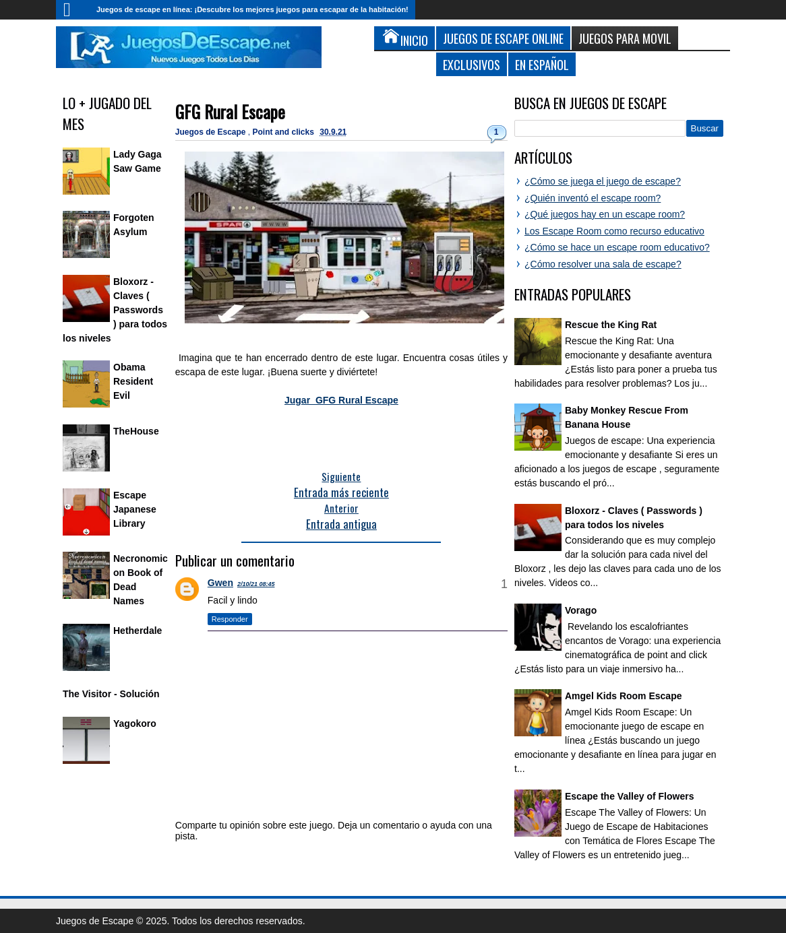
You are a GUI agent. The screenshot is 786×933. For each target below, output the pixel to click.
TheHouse (136, 431)
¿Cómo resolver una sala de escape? (603, 264)
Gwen (220, 582)
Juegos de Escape (211, 132)
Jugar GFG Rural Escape (341, 400)
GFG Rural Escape (230, 111)
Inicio (73, 10)
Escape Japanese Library (134, 509)
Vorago (581, 610)
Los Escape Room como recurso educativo (614, 231)
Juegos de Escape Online (503, 38)
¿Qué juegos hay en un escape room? (604, 214)
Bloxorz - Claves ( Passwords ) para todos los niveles (115, 310)
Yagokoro (134, 723)
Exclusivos (471, 64)
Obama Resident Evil (133, 381)
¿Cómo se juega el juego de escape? (602, 181)
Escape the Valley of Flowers (629, 796)
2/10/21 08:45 (256, 584)
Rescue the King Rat (611, 324)
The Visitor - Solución (111, 693)
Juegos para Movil (624, 38)
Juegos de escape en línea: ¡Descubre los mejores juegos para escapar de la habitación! (252, 9)
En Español (542, 64)
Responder (230, 619)
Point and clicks (285, 132)
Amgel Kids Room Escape (623, 695)
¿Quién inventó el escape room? (592, 198)
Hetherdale (137, 630)
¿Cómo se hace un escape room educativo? (617, 247)
